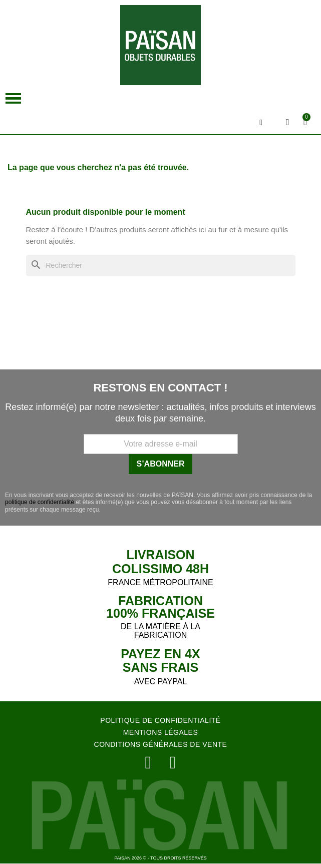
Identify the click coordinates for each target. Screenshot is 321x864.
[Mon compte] (287, 122)
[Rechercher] (160, 265)
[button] (13, 98)
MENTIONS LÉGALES (160, 732)
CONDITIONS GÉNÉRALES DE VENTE (160, 744)
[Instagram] (148, 762)
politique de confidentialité (39, 502)
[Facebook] (173, 762)
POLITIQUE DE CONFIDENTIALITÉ (160, 720)
